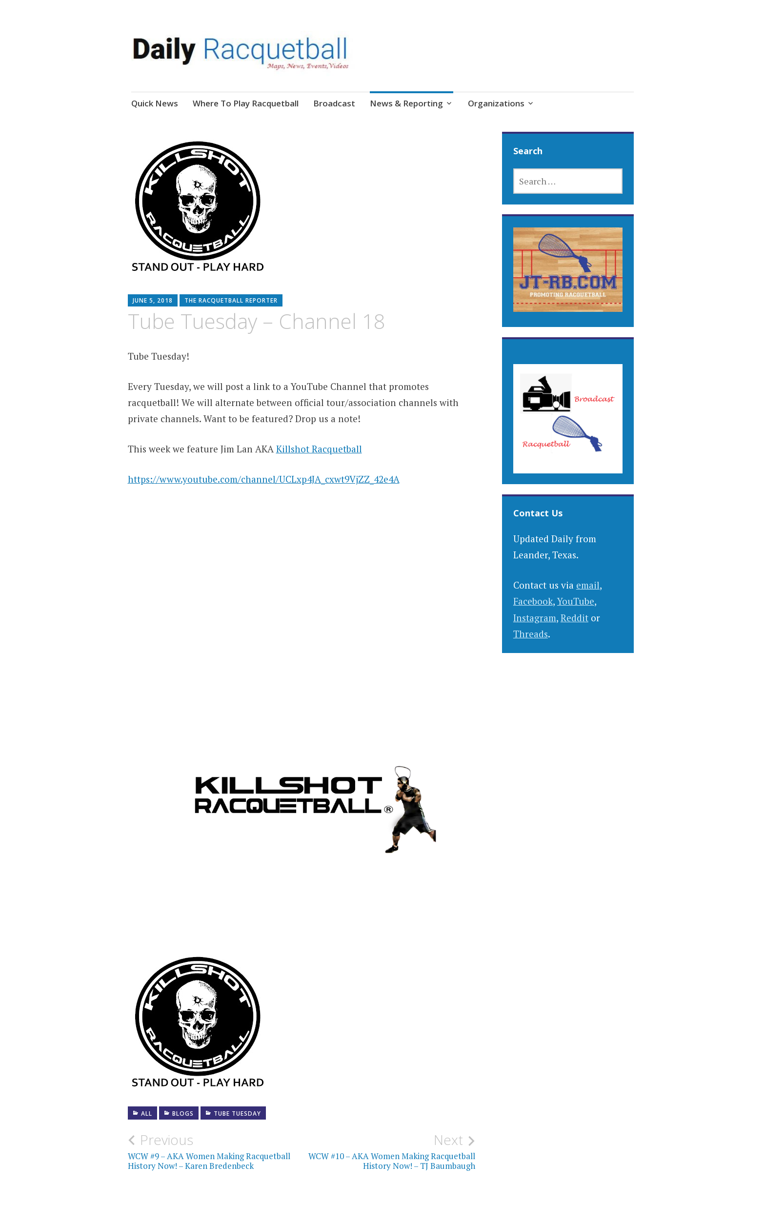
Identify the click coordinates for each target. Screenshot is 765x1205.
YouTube (575, 601)
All (146, 1113)
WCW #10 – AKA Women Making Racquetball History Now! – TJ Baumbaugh (388, 1151)
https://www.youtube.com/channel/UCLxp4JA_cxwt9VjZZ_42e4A (264, 479)
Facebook (533, 601)
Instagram (534, 618)
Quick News (154, 103)
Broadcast (334, 103)
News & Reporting (406, 103)
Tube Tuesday (237, 1113)
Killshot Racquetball (319, 449)
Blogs (183, 1113)
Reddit (574, 618)
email (588, 585)
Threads (530, 634)
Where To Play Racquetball (246, 103)
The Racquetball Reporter (231, 300)
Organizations (496, 103)
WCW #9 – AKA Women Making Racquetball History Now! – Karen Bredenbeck (215, 1151)
